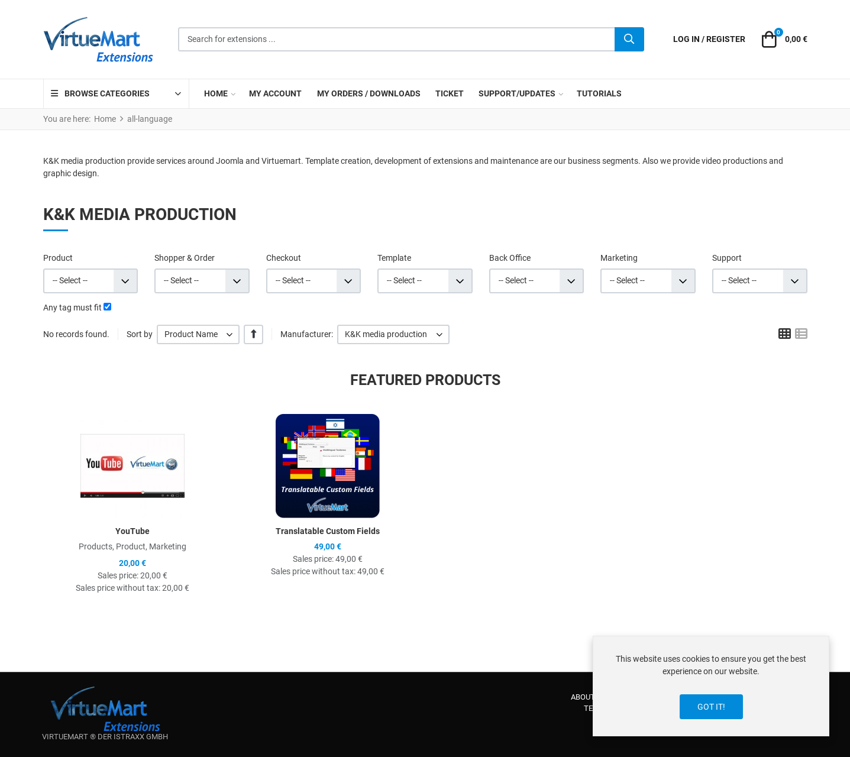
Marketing (619, 258)
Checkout (283, 258)
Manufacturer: (306, 334)
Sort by (140, 334)
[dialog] (711, 686)
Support (727, 258)
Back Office (510, 258)
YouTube (132, 531)
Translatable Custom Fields (328, 531)
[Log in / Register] (709, 39)
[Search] (629, 39)
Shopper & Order (184, 258)
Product (58, 258)
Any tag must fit (72, 307)
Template (394, 258)
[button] (782, 40)
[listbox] (198, 334)
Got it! (711, 706)
